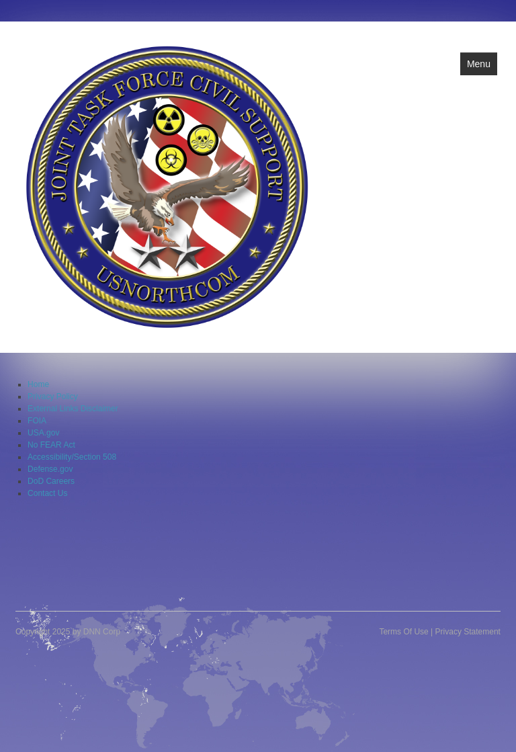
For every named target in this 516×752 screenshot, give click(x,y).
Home (38, 384)
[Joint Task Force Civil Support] (167, 186)
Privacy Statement (468, 631)
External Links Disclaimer (73, 408)
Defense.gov (50, 469)
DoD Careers (51, 481)
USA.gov (43, 432)
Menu (478, 63)
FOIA (37, 420)
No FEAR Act (51, 445)
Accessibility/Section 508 (72, 457)
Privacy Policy (53, 396)
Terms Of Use (403, 631)
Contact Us (47, 493)
